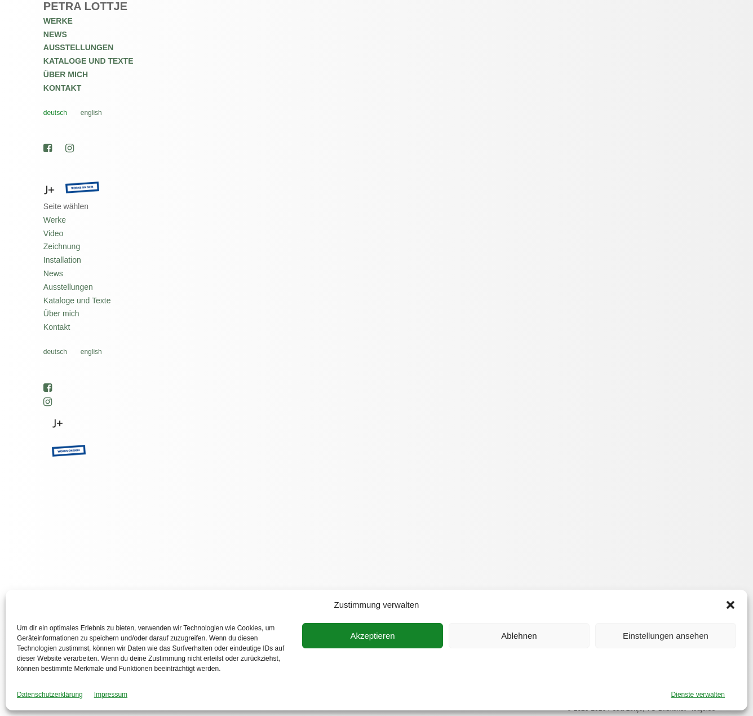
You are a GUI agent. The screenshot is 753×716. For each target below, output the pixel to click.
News (55, 34)
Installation (62, 259)
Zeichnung (61, 246)
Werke (58, 20)
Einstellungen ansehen (665, 635)
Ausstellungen (78, 47)
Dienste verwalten (698, 695)
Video (53, 233)
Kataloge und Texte (88, 60)
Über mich (65, 74)
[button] (730, 605)
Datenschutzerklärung (50, 695)
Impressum (110, 695)
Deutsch (55, 113)
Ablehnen (519, 635)
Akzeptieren (372, 635)
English (91, 113)
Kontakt (62, 87)
